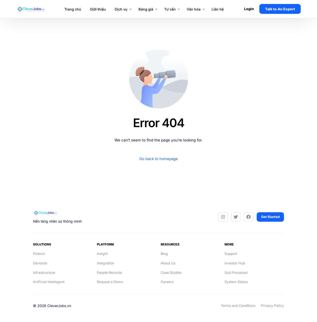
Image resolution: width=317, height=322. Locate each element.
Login (250, 9)
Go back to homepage (158, 159)
